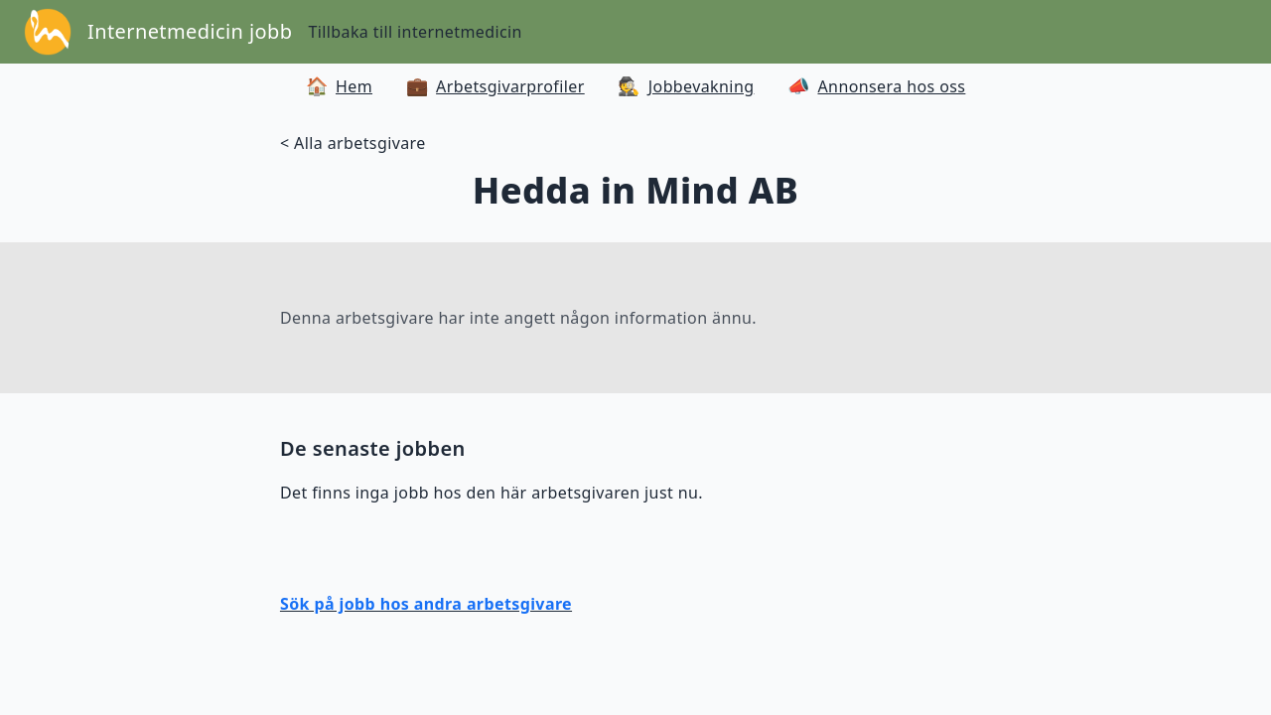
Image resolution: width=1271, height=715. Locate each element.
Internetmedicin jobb (189, 31)
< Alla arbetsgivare (353, 143)
